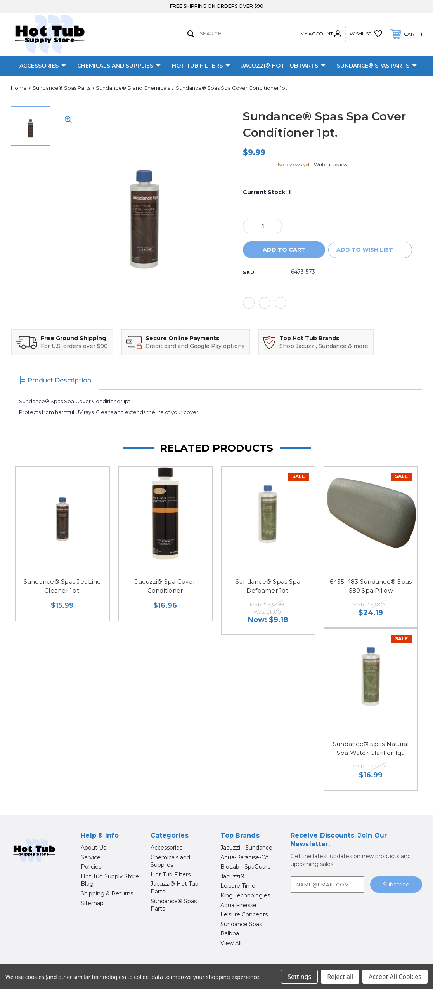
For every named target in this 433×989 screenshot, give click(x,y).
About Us (93, 847)
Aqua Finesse (238, 905)
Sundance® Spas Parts (377, 66)
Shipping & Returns (107, 893)
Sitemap (92, 903)
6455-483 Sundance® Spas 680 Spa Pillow (371, 586)
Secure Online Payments (182, 338)
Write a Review (331, 164)
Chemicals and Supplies (119, 66)
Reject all (340, 976)
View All (230, 943)
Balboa (229, 933)
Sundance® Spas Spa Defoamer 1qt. (268, 586)
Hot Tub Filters (201, 66)
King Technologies (245, 895)
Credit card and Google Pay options (195, 345)
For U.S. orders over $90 (74, 345)
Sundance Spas (241, 924)
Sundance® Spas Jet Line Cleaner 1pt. (62, 586)
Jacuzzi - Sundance (246, 847)
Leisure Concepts (244, 914)
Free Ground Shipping (73, 338)
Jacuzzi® (232, 876)
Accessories (42, 66)
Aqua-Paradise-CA (244, 857)
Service (90, 857)
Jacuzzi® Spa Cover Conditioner (165, 586)
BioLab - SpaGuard (245, 866)
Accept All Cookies (395, 976)
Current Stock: (267, 192)
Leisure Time (237, 885)
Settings (299, 976)
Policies (91, 866)
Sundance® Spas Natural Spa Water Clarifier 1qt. (371, 748)
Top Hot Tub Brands (309, 338)
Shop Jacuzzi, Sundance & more (323, 345)
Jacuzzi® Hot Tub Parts (283, 66)
